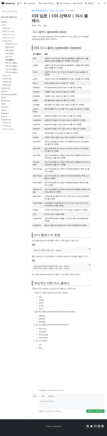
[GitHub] (95, 426)
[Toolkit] (87, 426)
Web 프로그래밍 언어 (40, 10)
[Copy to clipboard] (89, 249)
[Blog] (99, 426)
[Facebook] (102, 426)
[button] (30, 3)
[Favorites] (91, 426)
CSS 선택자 (59, 10)
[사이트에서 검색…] (104, 3)
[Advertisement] (69, 370)
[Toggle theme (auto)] (99, 3)
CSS (51, 10)
